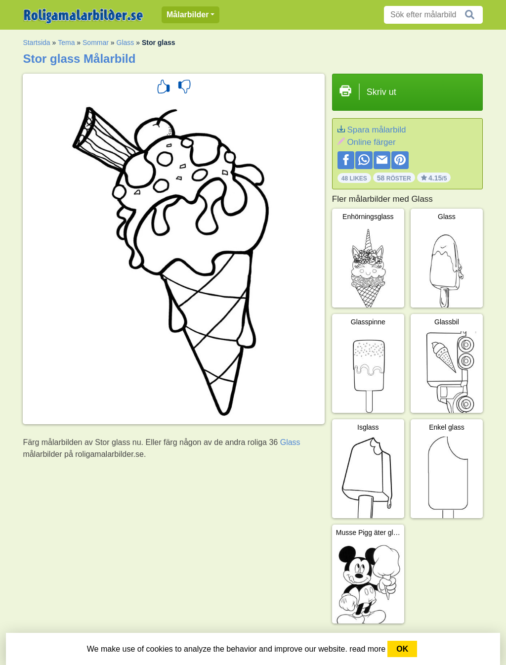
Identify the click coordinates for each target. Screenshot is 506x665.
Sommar (96, 42)
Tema (66, 42)
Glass (125, 42)
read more (367, 649)
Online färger (371, 142)
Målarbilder (188, 14)
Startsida (36, 42)
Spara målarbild (376, 129)
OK (402, 649)
